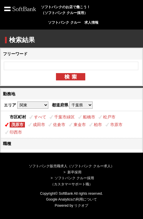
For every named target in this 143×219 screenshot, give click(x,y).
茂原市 (17, 124)
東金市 (80, 124)
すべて (40, 117)
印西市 (16, 132)
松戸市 (109, 117)
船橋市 (89, 117)
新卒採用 (74, 172)
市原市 (116, 124)
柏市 (98, 124)
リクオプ (81, 206)
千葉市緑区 (64, 117)
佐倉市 (59, 124)
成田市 (39, 124)
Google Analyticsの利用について (71, 199)
